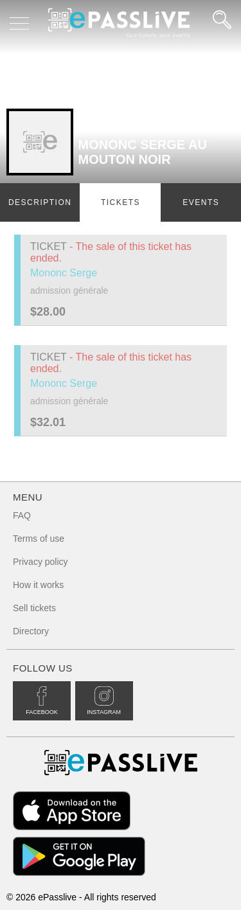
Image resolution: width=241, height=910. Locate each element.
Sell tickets (34, 608)
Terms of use (38, 538)
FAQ (22, 515)
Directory (31, 631)
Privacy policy (40, 562)
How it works (38, 585)
